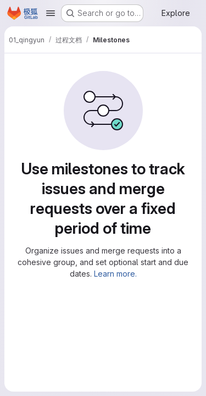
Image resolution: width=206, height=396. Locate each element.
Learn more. (115, 273)
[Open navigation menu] (50, 13)
